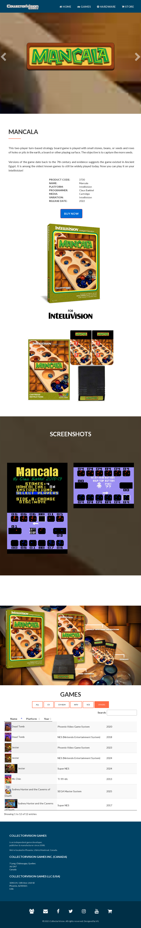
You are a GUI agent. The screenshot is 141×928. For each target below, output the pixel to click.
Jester (15, 747)
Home (65, 6)
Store (128, 6)
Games (84, 6)
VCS (88, 705)
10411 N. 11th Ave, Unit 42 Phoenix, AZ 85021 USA (22, 885)
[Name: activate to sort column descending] (35, 719)
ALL (37, 705)
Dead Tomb (18, 726)
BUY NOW (71, 213)
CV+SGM (62, 705)
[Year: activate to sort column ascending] (130, 719)
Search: (117, 712)
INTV (76, 705)
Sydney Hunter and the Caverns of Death (35, 789)
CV (48, 705)
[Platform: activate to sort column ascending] (95, 719)
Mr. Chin (16, 778)
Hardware (106, 6)
